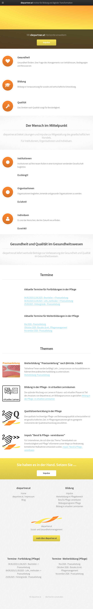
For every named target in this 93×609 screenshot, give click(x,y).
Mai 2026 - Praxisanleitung (35, 324)
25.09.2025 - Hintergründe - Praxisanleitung (42, 304)
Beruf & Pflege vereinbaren (69, 499)
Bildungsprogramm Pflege (69, 503)
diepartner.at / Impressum (23, 496)
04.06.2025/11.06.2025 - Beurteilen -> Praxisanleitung (46, 297)
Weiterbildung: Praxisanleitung (37, 375)
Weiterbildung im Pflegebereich (69, 496)
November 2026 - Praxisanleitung (38, 330)
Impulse (46, 42)
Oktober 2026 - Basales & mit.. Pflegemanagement (45, 327)
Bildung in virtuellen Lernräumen (69, 506)
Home (23, 493)
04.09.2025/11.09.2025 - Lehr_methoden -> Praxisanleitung (48, 301)
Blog (23, 499)
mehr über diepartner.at (46, 538)
